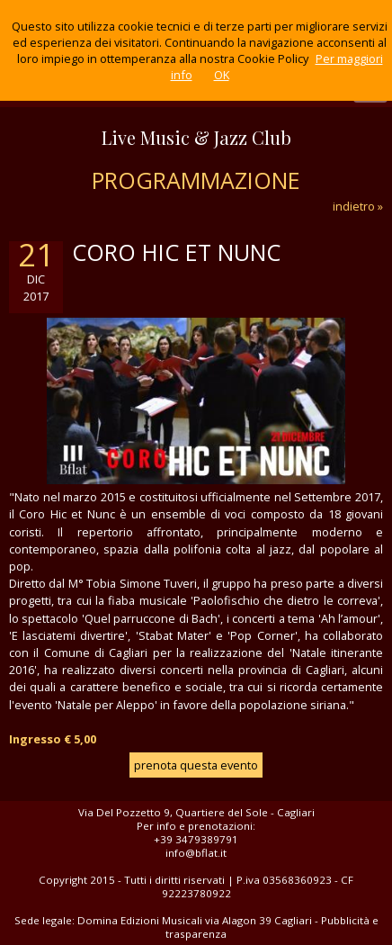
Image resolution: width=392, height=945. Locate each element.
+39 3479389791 (196, 839)
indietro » (358, 206)
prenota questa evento (196, 765)
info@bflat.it (196, 853)
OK (221, 75)
